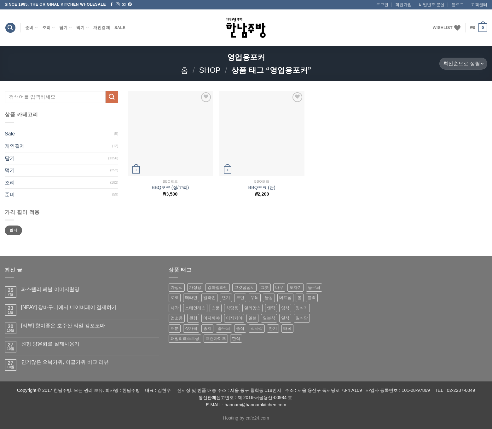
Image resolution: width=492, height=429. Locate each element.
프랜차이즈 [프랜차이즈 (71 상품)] (215, 338)
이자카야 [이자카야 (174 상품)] (234, 318)
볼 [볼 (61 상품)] (300, 297)
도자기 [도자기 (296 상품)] (295, 287)
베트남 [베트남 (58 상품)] (285, 297)
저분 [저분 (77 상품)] (175, 328)
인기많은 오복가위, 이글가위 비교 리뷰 (65, 362)
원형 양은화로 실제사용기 (50, 343)
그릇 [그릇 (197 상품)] (265, 287)
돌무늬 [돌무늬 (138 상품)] (314, 287)
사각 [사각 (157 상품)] (175, 308)
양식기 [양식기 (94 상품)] (302, 308)
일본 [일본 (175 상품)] (252, 318)
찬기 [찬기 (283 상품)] (273, 328)
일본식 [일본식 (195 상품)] (269, 318)
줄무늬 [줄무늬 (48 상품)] (224, 328)
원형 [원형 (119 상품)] (193, 318)
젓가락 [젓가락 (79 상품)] (191, 328)
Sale (119, 27)
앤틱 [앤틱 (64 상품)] (271, 308)
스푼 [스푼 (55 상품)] (215, 308)
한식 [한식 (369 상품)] (236, 338)
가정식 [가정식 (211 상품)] (177, 287)
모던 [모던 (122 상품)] (240, 297)
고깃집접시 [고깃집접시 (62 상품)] (244, 287)
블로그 (458, 4)
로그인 (382, 4)
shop (210, 70)
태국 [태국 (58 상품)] (287, 328)
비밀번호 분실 (432, 4)
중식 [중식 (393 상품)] (240, 328)
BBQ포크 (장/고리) (170, 187)
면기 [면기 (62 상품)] (226, 297)
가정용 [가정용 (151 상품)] (195, 287)
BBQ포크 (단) (261, 187)
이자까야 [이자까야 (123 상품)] (211, 318)
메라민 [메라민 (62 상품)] (191, 297)
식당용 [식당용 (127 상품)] (232, 308)
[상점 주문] (463, 64)
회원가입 (403, 4)
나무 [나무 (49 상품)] (279, 287)
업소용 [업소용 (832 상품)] (177, 318)
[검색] (10, 28)
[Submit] (112, 97)
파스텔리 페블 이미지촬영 (50, 289)
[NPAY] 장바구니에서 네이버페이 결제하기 (69, 307)
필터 (13, 230)
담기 (65, 28)
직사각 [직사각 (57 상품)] (257, 328)
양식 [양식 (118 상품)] (285, 308)
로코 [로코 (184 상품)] (175, 297)
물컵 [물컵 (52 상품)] (269, 297)
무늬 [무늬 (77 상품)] (255, 297)
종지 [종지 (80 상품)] (207, 328)
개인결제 (101, 27)
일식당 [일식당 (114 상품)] (302, 318)
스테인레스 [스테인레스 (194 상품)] (195, 308)
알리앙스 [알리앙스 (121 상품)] (252, 308)
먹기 (82, 28)
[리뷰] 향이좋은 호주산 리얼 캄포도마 (63, 325)
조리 (48, 28)
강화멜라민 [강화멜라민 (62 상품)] (217, 287)
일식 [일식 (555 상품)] (285, 318)
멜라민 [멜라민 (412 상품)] (209, 297)
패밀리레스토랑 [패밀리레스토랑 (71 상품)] (185, 338)
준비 (31, 28)
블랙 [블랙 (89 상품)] (312, 297)
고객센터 (479, 4)
